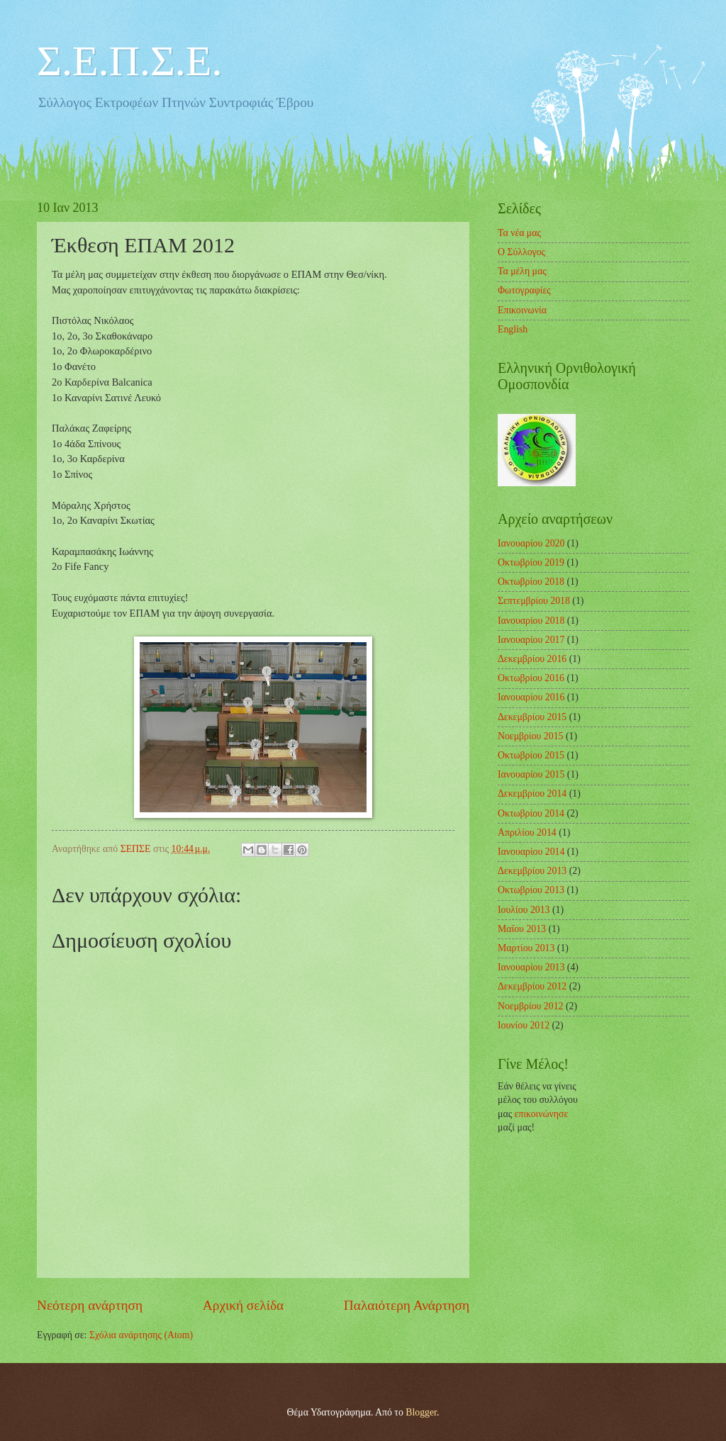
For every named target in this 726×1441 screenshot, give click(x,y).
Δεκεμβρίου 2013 (532, 870)
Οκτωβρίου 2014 (531, 813)
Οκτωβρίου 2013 (531, 890)
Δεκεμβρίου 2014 (532, 793)
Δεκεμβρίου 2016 (532, 659)
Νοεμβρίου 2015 (530, 736)
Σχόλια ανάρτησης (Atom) (141, 1335)
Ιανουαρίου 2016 (531, 697)
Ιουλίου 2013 (524, 909)
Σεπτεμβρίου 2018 (534, 600)
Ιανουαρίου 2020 (531, 543)
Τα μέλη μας (522, 271)
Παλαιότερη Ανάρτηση (406, 1305)
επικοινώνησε (542, 1114)
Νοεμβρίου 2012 (530, 1006)
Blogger (421, 1412)
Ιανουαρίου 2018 (531, 620)
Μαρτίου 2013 (526, 948)
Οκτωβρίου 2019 (531, 562)
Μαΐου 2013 (522, 929)
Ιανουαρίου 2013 (531, 967)
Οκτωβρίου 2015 (531, 755)
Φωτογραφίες (524, 290)
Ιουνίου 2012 (523, 1025)
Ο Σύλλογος (521, 252)
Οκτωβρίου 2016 (531, 678)
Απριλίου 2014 (527, 832)
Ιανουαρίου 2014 (531, 851)
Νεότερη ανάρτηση (90, 1305)
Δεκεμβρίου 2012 (532, 986)
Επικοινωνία (522, 310)
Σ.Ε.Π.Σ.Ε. (129, 61)
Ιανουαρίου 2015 (531, 774)
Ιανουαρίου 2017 (531, 639)
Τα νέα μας (519, 233)
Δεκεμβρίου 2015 (532, 717)
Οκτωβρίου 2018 (531, 581)
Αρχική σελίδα (243, 1305)
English (512, 329)
